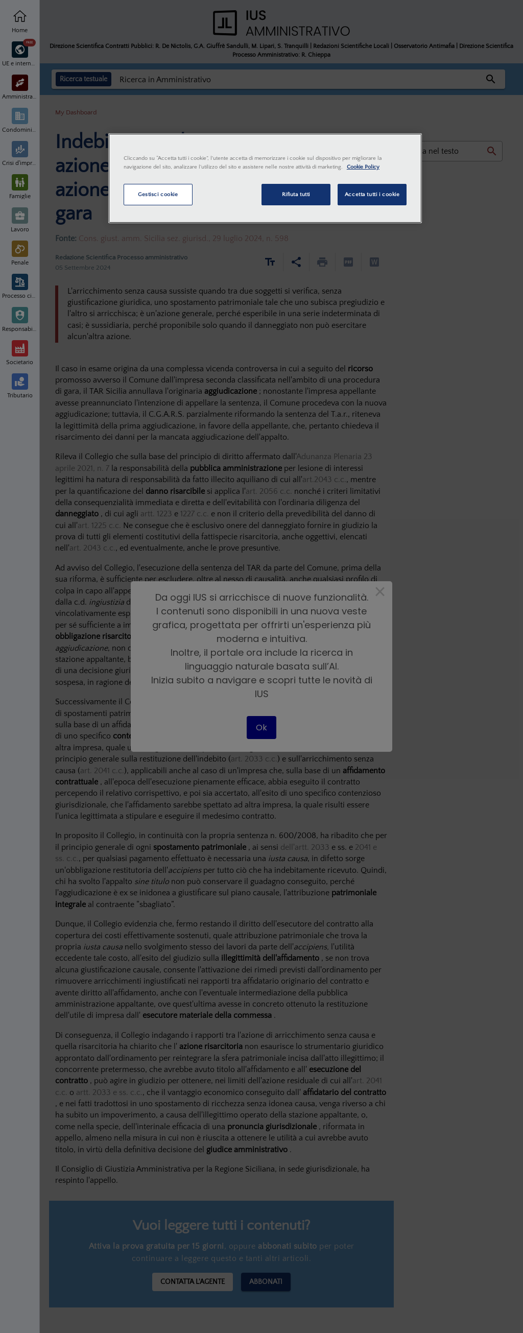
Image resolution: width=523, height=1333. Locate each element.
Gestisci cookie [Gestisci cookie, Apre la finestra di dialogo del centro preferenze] (158, 194)
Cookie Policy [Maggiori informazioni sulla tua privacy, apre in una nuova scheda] (363, 166)
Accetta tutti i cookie (372, 194)
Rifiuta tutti (296, 194)
